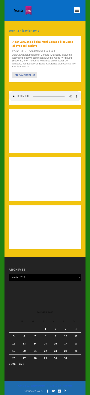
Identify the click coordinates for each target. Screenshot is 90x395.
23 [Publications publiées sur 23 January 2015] (55, 350)
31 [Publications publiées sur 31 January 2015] (65, 358)
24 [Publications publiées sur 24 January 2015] (65, 350)
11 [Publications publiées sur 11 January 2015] (76, 336)
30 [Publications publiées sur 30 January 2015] (55, 358)
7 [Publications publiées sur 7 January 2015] (35, 336)
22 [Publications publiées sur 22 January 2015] (45, 350)
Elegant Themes (38, 386)
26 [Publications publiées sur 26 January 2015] (13, 358)
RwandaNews (35, 51)
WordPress (67, 386)
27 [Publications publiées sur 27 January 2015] (24, 358)
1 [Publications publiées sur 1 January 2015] (45, 328)
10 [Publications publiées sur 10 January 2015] (65, 336)
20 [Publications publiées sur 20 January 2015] (24, 350)
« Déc (12, 363)
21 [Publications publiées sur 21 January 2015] (35, 350)
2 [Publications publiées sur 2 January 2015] (55, 328)
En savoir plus (25, 75)
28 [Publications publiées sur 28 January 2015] (35, 358)
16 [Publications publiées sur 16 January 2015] (55, 343)
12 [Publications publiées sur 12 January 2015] (13, 343)
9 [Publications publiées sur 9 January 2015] (55, 336)
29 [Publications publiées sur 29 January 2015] (45, 358)
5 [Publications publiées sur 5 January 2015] (13, 336)
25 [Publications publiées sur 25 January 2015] (76, 350)
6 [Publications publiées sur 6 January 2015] (24, 336)
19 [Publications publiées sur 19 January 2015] (13, 350)
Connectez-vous (33, 391)
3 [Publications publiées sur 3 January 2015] (65, 328)
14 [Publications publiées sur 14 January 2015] (35, 343)
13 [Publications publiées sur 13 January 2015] (24, 343)
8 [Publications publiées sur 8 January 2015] (45, 336)
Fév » (21, 363)
